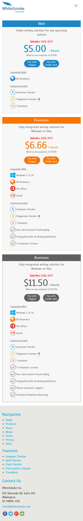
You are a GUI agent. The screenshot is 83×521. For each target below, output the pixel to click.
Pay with (32, 63)
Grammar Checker (16, 456)
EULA (9, 443)
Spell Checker (13, 460)
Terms (9, 436)
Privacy (10, 439)
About (9, 432)
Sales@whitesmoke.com (16, 506)
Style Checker (14, 464)
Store (9, 428)
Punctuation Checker (18, 468)
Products (11, 424)
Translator (12, 472)
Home (9, 420)
